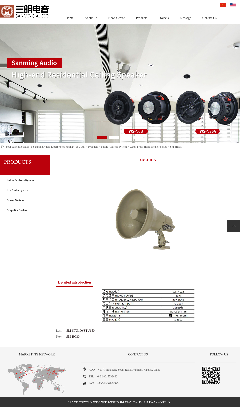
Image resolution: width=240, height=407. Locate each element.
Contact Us (209, 18)
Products (141, 18)
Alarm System (15, 200)
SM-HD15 (176, 146)
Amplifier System (17, 210)
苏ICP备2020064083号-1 (157, 401)
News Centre (116, 18)
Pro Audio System (17, 190)
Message (185, 18)
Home (69, 18)
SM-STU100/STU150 (80, 330)
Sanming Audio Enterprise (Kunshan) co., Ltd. (59, 146)
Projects (163, 18)
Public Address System (114, 146)
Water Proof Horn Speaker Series (148, 146)
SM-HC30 (73, 336)
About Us (91, 18)
